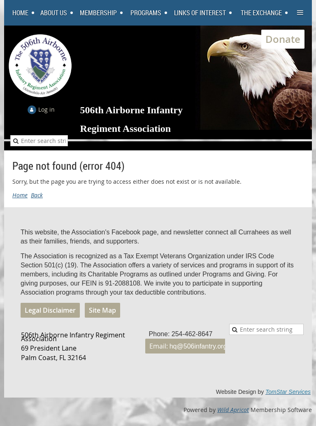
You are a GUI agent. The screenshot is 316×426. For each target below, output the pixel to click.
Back (37, 195)
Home (20, 195)
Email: (188, 346)
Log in (46, 109)
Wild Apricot (233, 410)
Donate (282, 39)
